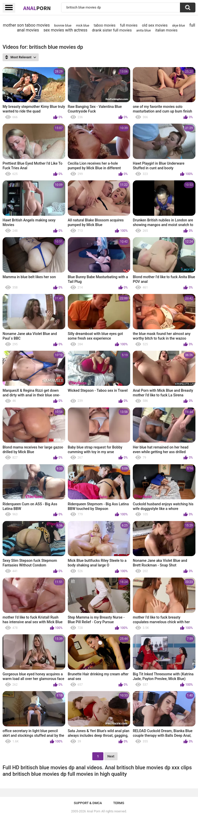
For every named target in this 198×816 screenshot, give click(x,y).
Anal (37, 8)
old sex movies (155, 25)
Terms (118, 803)
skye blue (178, 25)
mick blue (82, 25)
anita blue (143, 30)
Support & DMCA (88, 803)
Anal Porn (93, 811)
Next (110, 756)
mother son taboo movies (26, 25)
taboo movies (105, 25)
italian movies (166, 30)
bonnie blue (62, 25)
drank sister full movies (112, 30)
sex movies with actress (66, 30)
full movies (128, 25)
